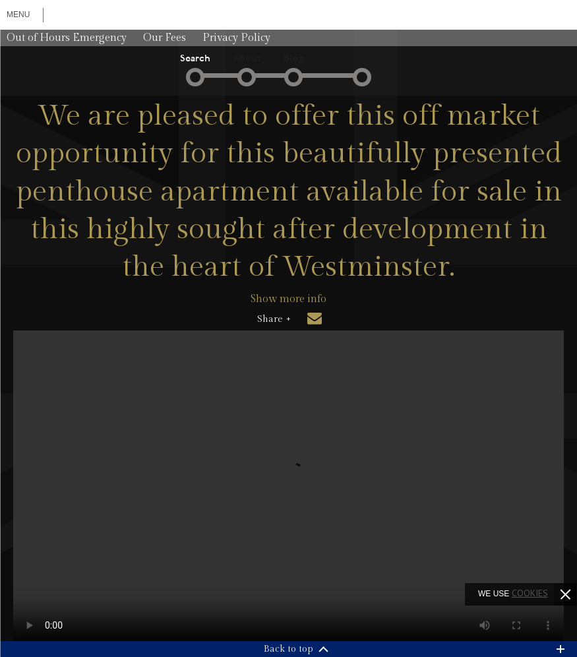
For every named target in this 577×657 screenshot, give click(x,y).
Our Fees (164, 38)
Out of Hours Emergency (67, 38)
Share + (274, 319)
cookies (530, 593)
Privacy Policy (236, 38)
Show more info (288, 299)
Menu (18, 14)
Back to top (288, 649)
